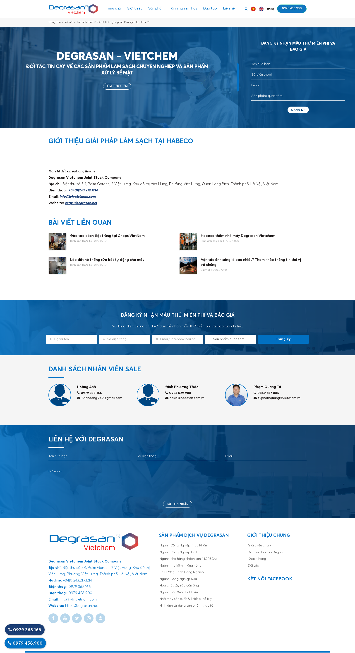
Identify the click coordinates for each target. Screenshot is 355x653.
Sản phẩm (156, 9)
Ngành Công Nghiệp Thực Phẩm (184, 546)
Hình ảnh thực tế (86, 22)
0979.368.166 (24, 629)
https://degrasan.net (81, 203)
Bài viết (68, 22)
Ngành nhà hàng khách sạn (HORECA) (188, 559)
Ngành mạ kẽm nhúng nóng (180, 566)
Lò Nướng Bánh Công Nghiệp (182, 572)
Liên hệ (231, 9)
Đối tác (253, 566)
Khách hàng (257, 559)
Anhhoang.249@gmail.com (99, 398)
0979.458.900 (292, 8)
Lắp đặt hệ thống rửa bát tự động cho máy (107, 260)
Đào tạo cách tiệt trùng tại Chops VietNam (107, 236)
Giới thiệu (133, 9)
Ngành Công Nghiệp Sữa (178, 579)
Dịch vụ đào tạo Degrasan (267, 552)
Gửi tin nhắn (178, 504)
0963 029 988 (178, 393)
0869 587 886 (266, 393)
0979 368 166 (89, 393)
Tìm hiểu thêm (117, 86)
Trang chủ (110, 9)
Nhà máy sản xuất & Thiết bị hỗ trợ (185, 599)
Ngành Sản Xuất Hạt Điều (179, 592)
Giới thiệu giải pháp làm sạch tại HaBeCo (124, 22)
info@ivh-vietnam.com (78, 196)
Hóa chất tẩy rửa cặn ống (179, 586)
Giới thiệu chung (260, 546)
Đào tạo (212, 9)
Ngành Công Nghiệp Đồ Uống (182, 552)
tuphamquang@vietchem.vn (277, 398)
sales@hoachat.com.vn (184, 398)
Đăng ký (298, 110)
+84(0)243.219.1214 (83, 190)
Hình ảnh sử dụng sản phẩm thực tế (186, 606)
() (270, 9)
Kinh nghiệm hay (184, 9)
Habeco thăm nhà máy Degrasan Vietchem (238, 236)
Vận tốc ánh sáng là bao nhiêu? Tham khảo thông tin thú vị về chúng (251, 262)
